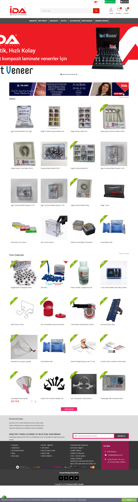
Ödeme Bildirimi (46, 472)
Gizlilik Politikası (76, 467)
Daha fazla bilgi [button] (82, 500)
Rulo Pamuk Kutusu (47, 250)
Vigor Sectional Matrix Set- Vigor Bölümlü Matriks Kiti (21, 133)
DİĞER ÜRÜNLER (88, 21)
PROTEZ (64, 21)
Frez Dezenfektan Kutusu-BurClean (52, 337)
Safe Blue (44, 298)
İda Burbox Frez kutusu (18, 250)
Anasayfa (15, 461)
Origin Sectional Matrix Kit (79, 172)
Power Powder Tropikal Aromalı (81, 298)
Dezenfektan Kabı (106, 250)
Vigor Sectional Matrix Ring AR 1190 (52, 211)
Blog (13, 470)
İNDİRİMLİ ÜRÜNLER (101, 21)
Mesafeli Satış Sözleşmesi (79, 461)
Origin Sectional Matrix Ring (80, 211)
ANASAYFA (33, 21)
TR (97, 2)
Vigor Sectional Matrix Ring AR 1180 (112, 172)
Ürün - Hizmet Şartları (78, 472)
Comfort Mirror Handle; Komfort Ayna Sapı (113, 376)
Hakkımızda (15, 464)
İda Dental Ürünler (18, 467)
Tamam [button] (129, 500)
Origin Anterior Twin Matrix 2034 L (22, 172)
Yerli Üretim (45, 464)
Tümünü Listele (124, 98)
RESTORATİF (43, 21)
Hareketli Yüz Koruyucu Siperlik (21, 376)
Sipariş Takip (45, 470)
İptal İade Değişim (77, 464)
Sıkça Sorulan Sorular (48, 467)
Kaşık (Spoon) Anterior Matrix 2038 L (113, 133)
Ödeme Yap (110, 2)
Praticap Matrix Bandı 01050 (50, 172)
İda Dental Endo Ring (107, 337)
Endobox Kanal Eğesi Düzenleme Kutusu (82, 250)
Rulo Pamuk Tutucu (17, 337)
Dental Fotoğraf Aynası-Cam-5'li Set (83, 376)
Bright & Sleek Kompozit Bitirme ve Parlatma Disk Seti (52, 133)
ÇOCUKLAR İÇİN (75, 21)
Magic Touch (105, 211)
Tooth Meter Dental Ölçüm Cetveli (82, 337)
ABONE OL (121, 452)
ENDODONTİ (54, 21)
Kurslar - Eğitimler (47, 461)
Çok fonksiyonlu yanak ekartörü (81, 415)
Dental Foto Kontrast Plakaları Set (52, 415)
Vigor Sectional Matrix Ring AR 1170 (22, 211)
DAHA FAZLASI (69, 425)
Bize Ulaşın (15, 472)
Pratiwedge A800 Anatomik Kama (112, 415)
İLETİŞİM (124, 2)
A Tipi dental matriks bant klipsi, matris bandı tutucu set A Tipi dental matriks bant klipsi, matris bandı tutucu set (114, 298)
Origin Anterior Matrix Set (79, 133)
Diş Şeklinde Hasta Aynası (19, 415)
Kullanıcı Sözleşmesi (77, 470)
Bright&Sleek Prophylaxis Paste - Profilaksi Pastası (21, 298)
